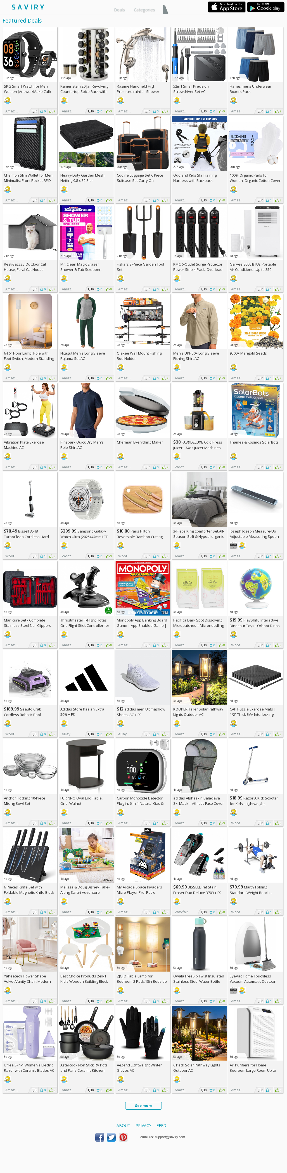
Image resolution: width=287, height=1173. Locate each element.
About (123, 1125)
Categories (144, 9)
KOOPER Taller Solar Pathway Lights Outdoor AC (198, 712)
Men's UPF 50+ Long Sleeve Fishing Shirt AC (196, 356)
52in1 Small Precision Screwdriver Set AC (191, 89)
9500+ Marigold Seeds (248, 353)
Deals (119, 9)
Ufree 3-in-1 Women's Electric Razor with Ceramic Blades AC (29, 1068)
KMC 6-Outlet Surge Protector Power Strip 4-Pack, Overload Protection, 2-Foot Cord (197, 269)
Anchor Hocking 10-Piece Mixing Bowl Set (24, 801)
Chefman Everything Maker (140, 442)
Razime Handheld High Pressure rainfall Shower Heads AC (138, 91)
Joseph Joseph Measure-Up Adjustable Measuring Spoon (254, 534)
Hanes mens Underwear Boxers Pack (250, 89)
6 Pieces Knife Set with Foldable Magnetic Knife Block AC (29, 892)
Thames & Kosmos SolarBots (254, 442)
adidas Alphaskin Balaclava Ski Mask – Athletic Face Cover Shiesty (198, 803)
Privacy (143, 1125)
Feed (161, 1125)
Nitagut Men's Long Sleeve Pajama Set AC (82, 356)
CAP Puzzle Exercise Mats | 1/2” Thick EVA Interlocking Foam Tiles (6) (253, 714)
